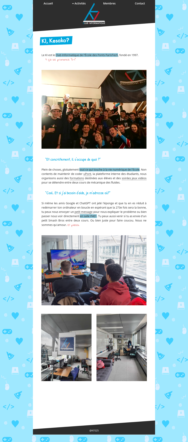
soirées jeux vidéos (134, 178)
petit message (84, 212)
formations (77, 178)
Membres (109, 3)
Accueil (48, 3)
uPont (87, 174)
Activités (79, 3)
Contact (140, 3)
